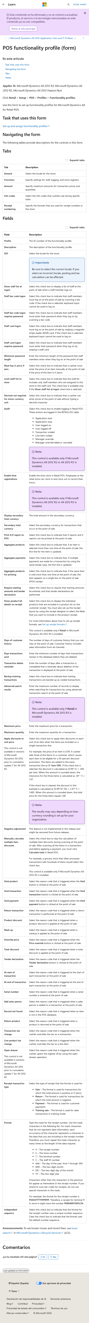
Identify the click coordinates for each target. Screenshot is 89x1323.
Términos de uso (59, 1308)
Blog (9, 1303)
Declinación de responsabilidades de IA (26, 1298)
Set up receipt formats (53, 624)
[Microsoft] (44, 4)
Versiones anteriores (60, 1298)
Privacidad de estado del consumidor (25, 1308)
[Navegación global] (3, 4)
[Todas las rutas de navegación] (5, 38)
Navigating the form (15, 69)
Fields (8, 77)
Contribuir (23, 1303)
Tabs (7, 73)
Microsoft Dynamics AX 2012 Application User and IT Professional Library (42, 38)
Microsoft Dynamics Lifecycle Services (38, 1232)
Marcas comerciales (17, 1313)
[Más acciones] (83, 38)
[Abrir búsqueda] (68, 4)
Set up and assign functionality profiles (25, 126)
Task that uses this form (17, 64)
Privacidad (37, 1303)
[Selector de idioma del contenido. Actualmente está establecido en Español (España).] (19, 1283)
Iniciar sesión (79, 4)
